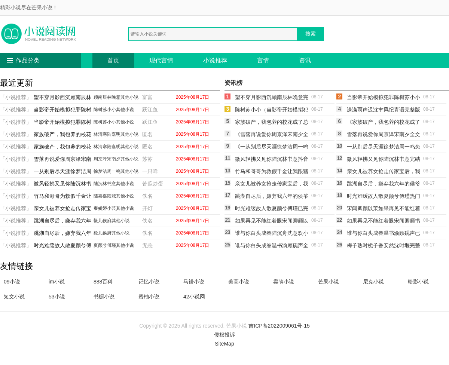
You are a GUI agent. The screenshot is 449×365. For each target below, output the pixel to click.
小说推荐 (215, 60)
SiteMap (224, 344)
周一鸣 (113, 171)
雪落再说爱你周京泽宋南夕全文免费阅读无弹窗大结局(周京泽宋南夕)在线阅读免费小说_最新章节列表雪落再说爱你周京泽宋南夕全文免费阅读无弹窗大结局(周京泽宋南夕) (383, 135)
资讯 (305, 60)
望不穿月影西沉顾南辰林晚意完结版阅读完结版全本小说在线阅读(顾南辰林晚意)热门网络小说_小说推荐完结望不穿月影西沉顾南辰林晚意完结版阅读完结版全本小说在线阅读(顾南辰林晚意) (271, 98)
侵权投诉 (224, 335)
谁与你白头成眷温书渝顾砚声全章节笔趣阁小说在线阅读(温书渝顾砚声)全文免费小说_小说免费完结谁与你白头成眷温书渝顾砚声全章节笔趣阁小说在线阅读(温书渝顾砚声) (271, 246)
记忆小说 (148, 282)
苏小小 (109, 109)
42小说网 (194, 297)
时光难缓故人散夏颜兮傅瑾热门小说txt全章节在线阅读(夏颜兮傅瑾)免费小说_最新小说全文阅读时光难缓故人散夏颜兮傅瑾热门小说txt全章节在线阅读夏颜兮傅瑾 (383, 197)
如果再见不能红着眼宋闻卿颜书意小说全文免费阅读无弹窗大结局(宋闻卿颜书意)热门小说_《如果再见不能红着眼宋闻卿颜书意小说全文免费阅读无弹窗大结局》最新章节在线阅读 (383, 222)
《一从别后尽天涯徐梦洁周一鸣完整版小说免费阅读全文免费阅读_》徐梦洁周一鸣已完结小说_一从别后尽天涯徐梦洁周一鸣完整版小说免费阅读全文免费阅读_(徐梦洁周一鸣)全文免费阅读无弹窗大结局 (271, 148)
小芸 (111, 208)
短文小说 (14, 297)
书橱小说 (104, 297)
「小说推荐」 (15, 97)
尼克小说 (373, 282)
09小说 (12, 282)
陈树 (98, 109)
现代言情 (161, 60)
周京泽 (100, 159)
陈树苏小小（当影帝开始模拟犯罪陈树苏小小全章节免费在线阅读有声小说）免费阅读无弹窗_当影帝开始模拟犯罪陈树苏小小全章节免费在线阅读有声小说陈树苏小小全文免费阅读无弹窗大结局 (271, 111)
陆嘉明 (113, 134)
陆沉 (98, 183)
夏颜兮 (100, 245)
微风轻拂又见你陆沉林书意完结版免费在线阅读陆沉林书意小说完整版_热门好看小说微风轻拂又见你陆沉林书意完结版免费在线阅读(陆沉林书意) (383, 160)
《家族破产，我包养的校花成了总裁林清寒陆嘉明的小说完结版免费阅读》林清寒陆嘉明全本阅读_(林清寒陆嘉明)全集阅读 (383, 123)
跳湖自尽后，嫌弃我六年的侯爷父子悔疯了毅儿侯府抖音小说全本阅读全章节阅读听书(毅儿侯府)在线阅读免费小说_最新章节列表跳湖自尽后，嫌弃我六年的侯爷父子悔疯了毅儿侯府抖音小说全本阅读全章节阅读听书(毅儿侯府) (383, 185)
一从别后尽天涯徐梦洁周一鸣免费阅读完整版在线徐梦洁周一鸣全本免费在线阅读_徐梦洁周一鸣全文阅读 (383, 148)
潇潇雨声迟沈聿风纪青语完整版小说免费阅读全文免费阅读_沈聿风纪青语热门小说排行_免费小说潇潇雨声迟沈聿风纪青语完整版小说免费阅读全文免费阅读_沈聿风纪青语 (383, 111)
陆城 (111, 196)
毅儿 (98, 220)
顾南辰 (100, 97)
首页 (113, 60)
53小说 (57, 297)
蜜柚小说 (148, 297)
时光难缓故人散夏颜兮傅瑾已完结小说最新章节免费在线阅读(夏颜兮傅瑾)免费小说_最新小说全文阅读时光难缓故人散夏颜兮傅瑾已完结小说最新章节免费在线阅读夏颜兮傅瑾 (271, 209)
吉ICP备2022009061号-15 (278, 326)
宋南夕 (113, 159)
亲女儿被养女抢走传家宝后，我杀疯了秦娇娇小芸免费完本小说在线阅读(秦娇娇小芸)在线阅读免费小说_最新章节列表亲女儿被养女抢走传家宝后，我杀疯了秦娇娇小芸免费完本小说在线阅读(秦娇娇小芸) (383, 172)
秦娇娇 (100, 208)
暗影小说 (418, 282)
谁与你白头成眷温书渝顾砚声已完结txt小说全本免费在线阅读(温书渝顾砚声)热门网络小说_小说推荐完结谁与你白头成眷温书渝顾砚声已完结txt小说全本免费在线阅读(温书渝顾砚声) (383, 234)
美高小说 (238, 282)
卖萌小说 (283, 282)
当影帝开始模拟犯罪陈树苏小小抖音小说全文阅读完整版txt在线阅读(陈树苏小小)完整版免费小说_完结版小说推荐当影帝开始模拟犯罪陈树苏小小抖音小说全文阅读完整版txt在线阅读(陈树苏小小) (383, 98)
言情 (263, 60)
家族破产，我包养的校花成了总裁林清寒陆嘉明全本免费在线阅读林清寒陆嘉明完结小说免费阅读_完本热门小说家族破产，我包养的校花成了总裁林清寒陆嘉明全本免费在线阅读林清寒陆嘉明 (271, 123)
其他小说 (129, 97)
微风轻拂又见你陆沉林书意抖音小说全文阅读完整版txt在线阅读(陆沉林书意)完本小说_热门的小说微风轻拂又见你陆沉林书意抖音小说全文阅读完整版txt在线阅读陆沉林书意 (271, 160)
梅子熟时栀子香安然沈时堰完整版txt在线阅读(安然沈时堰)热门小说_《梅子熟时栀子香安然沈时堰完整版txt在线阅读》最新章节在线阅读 (383, 246)
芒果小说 (328, 282)
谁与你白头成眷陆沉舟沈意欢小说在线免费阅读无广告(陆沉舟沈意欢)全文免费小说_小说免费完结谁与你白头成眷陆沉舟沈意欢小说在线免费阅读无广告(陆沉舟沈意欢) (271, 234)
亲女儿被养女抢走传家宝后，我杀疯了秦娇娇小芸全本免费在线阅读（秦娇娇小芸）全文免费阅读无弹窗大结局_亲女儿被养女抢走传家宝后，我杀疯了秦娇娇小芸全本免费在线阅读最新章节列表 (271, 185)
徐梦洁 (100, 171)
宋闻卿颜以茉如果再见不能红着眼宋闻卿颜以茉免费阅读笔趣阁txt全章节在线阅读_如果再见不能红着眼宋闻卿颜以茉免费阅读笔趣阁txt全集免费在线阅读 (383, 209)
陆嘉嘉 (100, 196)
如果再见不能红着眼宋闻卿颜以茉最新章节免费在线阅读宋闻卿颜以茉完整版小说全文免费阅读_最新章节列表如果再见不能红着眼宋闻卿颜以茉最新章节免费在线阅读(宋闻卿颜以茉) (271, 222)
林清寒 (100, 134)
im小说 (57, 282)
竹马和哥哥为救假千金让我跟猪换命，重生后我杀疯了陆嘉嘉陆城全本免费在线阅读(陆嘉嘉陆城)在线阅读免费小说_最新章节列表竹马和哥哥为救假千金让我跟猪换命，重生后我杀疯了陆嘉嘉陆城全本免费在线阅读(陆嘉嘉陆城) (271, 172)
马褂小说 (193, 282)
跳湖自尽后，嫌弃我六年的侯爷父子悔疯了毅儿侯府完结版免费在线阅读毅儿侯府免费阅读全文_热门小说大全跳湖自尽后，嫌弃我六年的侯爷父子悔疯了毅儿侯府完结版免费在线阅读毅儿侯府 (271, 197)
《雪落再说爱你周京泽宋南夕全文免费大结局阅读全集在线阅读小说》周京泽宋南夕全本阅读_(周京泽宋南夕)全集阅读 (271, 135)
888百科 (103, 282)
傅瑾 (111, 245)
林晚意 (113, 97)
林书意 (109, 183)
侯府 (107, 220)
